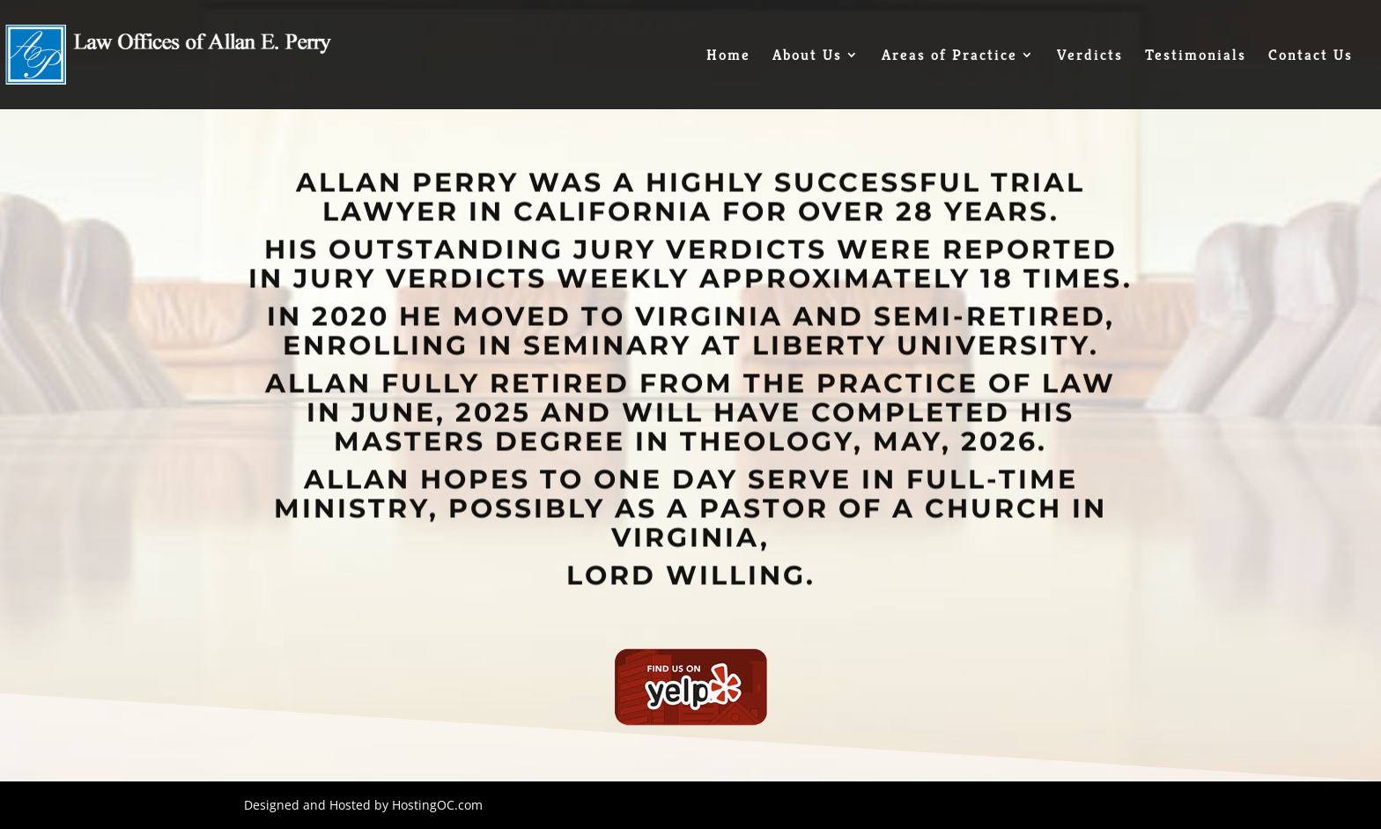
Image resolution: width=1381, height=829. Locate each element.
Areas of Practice (949, 56)
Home (728, 56)
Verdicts (1090, 56)
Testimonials (1195, 56)
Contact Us (1310, 56)
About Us (807, 56)
